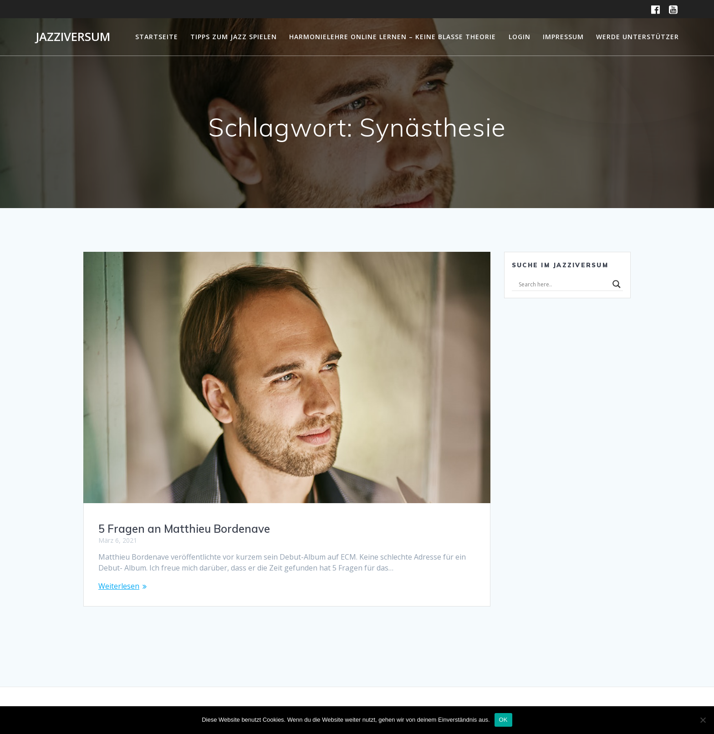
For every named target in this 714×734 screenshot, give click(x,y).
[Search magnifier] (616, 284)
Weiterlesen (118, 586)
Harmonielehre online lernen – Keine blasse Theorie (392, 36)
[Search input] (563, 284)
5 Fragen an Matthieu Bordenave (184, 528)
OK (503, 719)
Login (519, 36)
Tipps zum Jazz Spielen (233, 36)
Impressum (563, 36)
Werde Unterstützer (637, 36)
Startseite (156, 36)
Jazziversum (73, 37)
